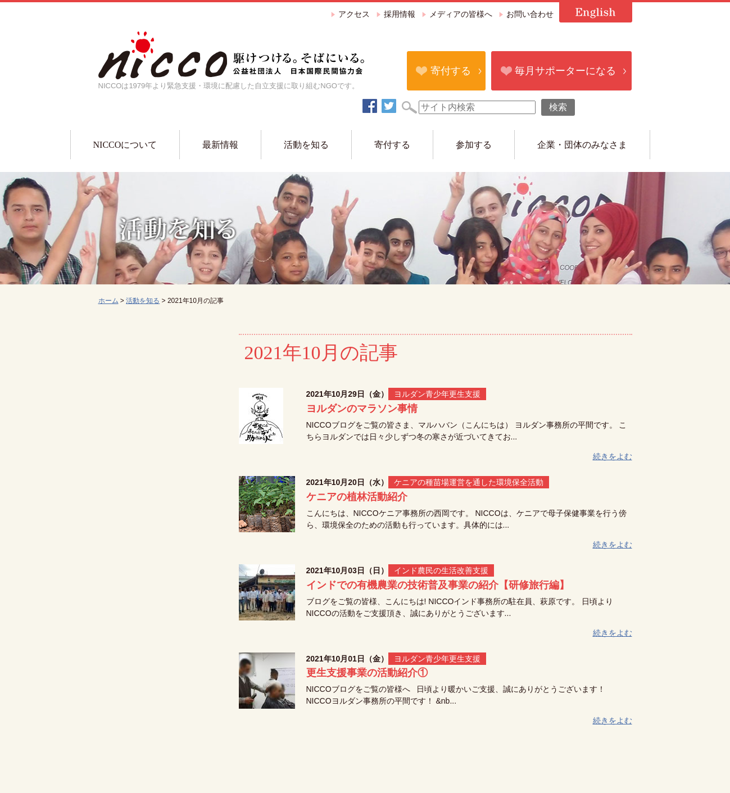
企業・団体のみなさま (582, 144)
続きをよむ (612, 456)
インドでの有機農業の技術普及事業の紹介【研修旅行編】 (437, 585)
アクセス (354, 14)
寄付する (450, 70)
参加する (474, 144)
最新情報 (220, 144)
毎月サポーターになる (565, 70)
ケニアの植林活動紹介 (356, 496)
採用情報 (399, 14)
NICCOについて (125, 144)
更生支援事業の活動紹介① (367, 672)
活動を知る (306, 144)
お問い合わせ (530, 14)
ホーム (108, 301)
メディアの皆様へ (460, 14)
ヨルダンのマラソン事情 (362, 408)
